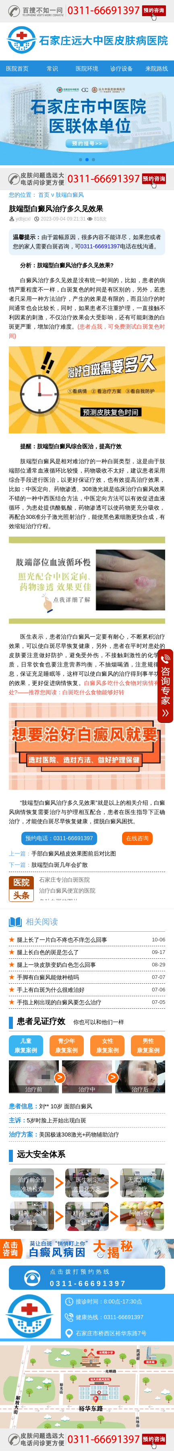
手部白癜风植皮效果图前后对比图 (73, 853)
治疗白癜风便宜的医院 (67, 898)
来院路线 (156, 68)
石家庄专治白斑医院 (64, 887)
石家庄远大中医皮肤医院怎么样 (78, 876)
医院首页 (17, 68)
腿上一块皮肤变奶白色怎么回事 (56, 965)
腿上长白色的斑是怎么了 (48, 952)
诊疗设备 (121, 68)
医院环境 (87, 68)
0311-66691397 (100, 246)
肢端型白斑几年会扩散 (59, 865)
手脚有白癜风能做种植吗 (48, 977)
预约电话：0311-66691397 (59, 838)
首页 (44, 195)
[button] (80, 159)
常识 (52, 68)
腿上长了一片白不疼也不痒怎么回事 (62, 940)
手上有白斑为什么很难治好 (51, 990)
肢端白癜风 (70, 195)
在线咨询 (137, 838)
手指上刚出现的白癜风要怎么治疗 (59, 1002)
